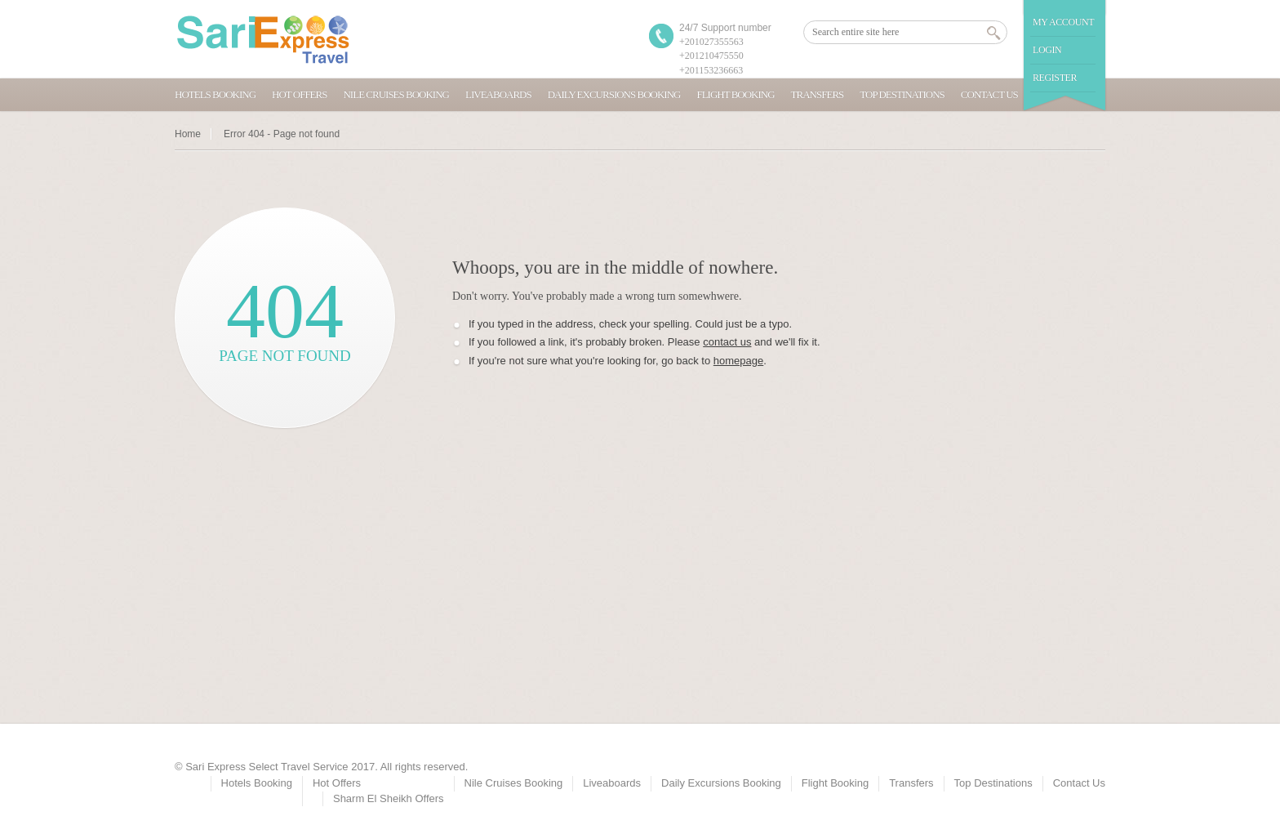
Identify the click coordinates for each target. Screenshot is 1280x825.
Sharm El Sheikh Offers (388, 798)
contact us (727, 342)
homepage (738, 361)
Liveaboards (498, 94)
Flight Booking (735, 94)
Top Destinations (902, 94)
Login (1047, 50)
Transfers (817, 94)
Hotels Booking (215, 94)
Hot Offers (299, 94)
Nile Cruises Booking (396, 94)
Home (188, 134)
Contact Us (989, 94)
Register (1055, 77)
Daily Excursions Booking (614, 94)
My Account (1063, 22)
